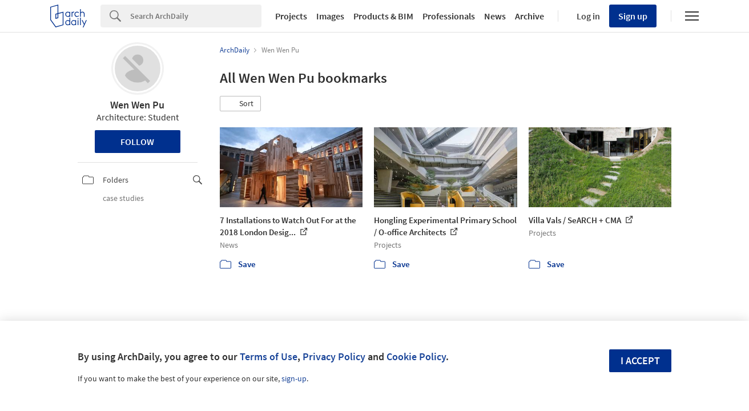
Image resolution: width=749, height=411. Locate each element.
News (495, 16)
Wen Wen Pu (137, 104)
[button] (240, 104)
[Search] (195, 16)
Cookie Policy (416, 356)
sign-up (294, 378)
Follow (137, 141)
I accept (640, 360)
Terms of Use (268, 356)
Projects (291, 16)
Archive (529, 16)
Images (330, 16)
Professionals (448, 16)
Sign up (632, 16)
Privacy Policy (334, 356)
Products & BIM (383, 16)
